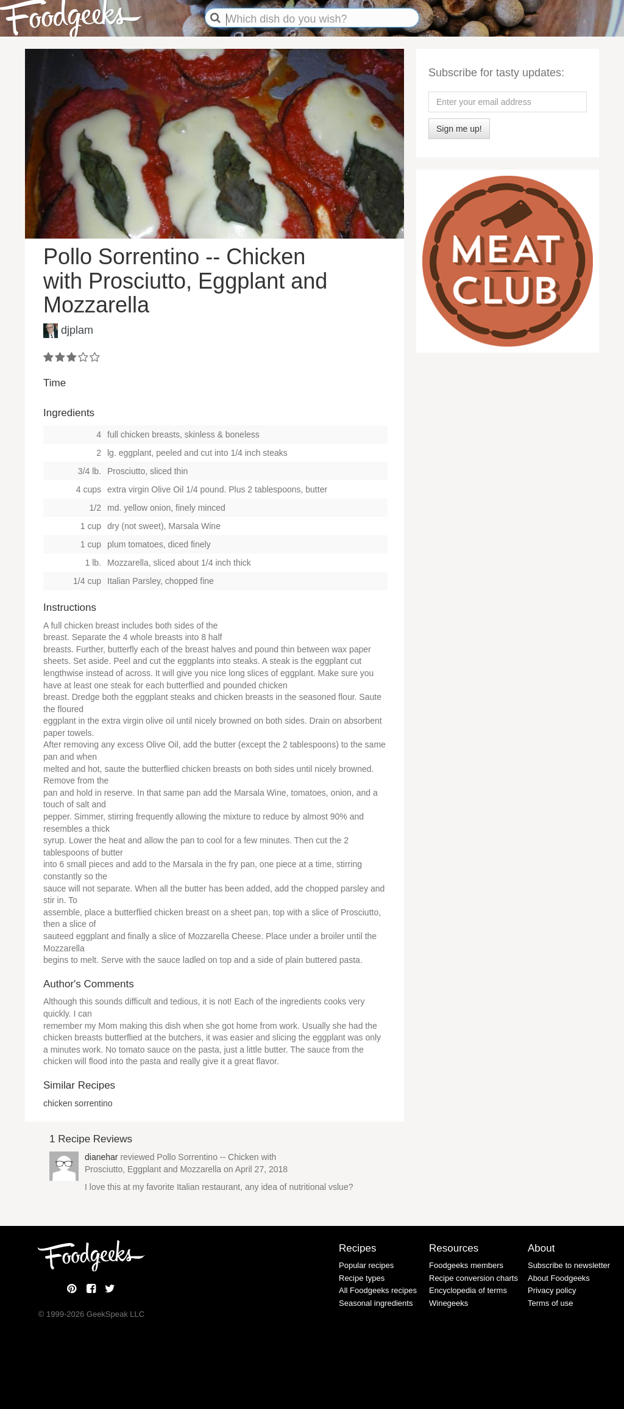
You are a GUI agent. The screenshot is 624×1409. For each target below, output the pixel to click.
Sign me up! (459, 129)
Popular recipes (366, 1265)
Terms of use (550, 1303)
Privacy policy (552, 1290)
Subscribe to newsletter (569, 1265)
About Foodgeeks (559, 1278)
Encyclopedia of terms (468, 1290)
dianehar (101, 1157)
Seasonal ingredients (376, 1303)
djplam (77, 330)
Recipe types (362, 1278)
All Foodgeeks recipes (378, 1290)
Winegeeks (448, 1303)
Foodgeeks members (466, 1265)
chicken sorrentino (78, 1103)
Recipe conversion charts (473, 1278)
